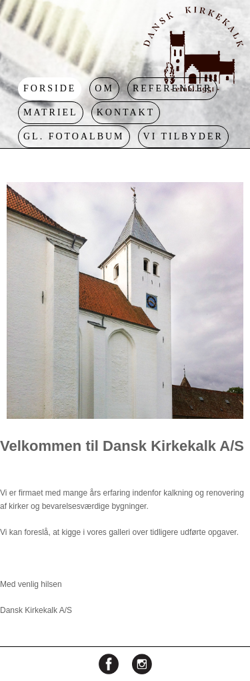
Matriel (50, 112)
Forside (49, 88)
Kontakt (126, 112)
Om (104, 88)
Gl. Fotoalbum (74, 136)
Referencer (172, 88)
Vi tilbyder (183, 136)
